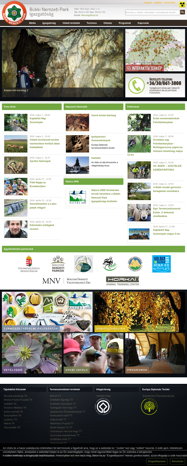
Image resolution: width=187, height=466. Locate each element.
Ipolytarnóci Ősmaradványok (158, 395)
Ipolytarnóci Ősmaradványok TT (68, 411)
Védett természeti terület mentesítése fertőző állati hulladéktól (45, 143)
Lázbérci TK (10, 419)
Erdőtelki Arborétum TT (63, 403)
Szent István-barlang (103, 115)
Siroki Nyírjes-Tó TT (61, 427)
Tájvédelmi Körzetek (14, 389)
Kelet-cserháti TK (13, 411)
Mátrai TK (9, 423)
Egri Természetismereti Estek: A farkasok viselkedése (166, 212)
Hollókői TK (10, 403)
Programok (137, 369)
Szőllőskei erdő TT (60, 439)
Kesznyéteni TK (12, 415)
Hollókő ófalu (103, 395)
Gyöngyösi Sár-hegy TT (63, 407)
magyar (148, 2)
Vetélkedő (13, 369)
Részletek (177, 461)
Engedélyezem (157, 461)
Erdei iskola (77, 369)
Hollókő (96, 158)
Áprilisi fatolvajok (40, 161)
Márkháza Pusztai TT (62, 423)
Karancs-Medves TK (15, 407)
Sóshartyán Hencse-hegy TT (66, 431)
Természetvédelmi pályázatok (31, 328)
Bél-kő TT (55, 395)
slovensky (169, 2)
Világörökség (103, 389)
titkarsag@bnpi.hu (89, 15)
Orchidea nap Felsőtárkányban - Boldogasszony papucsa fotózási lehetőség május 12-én (155, 147)
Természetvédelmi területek (65, 389)
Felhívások (133, 106)
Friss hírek (10, 106)
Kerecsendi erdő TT (61, 415)
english (158, 2)
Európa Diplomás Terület (155, 389)
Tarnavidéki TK (12, 427)
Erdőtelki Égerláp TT (61, 399)
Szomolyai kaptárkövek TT (65, 435)
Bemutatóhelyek (111, 328)
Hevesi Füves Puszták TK (18, 399)
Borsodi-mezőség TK (15, 395)
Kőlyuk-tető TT (58, 419)
